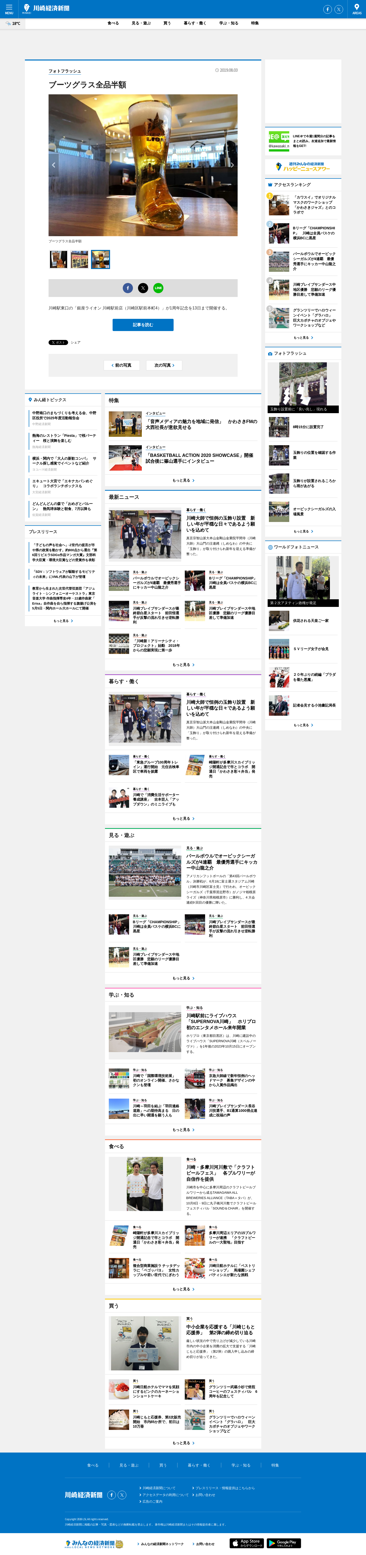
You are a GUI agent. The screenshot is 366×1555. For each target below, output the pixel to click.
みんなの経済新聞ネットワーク (94, 1544)
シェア (76, 342)
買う (167, 23)
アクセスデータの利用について (166, 1495)
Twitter (338, 9)
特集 (255, 23)
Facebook (327, 9)
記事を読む (143, 325)
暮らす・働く (195, 23)
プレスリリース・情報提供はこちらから (225, 1488)
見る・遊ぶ (141, 23)
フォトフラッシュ (65, 71)
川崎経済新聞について (159, 1488)
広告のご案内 (152, 1501)
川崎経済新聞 (45, 9)
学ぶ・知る (228, 23)
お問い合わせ (205, 1495)
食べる (113, 23)
